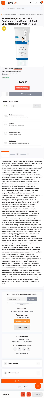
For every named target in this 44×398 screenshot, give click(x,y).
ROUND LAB (18, 68)
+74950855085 (28, 349)
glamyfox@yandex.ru (22, 353)
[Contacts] (36, 2)
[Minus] (7, 95)
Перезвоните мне (20, 321)
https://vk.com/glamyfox (24, 349)
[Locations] (30, 2)
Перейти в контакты (22, 327)
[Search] (4, 8)
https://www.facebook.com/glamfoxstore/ (14, 349)
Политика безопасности (23, 303)
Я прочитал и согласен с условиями (22, 303)
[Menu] (3, 3)
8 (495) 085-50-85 (22, 318)
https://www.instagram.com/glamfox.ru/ (19, 349)
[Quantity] (4, 94)
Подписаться (32, 299)
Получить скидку (22, 88)
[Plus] (7, 93)
